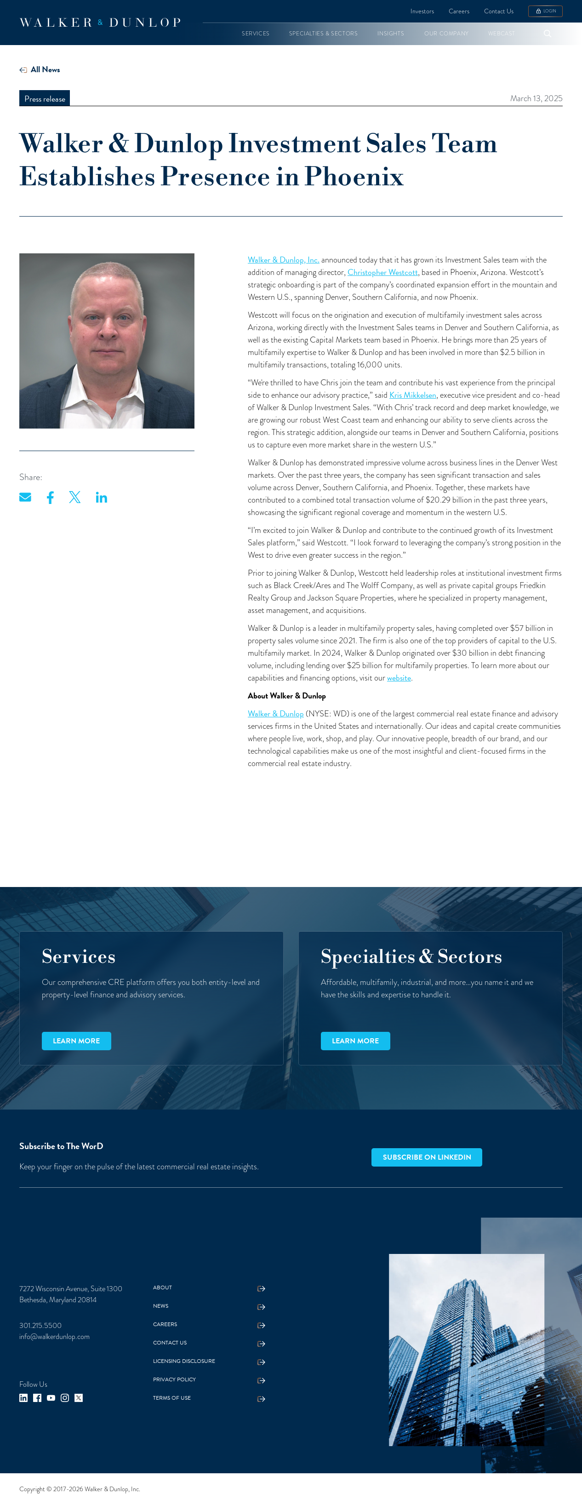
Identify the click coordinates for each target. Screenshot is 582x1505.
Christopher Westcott (383, 272)
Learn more (76, 1041)
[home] (99, 22)
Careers (459, 11)
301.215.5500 (40, 1326)
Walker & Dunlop (276, 713)
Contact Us (499, 11)
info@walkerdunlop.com (54, 1337)
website (399, 677)
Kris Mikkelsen (412, 395)
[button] (256, 34)
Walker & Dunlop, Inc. (284, 259)
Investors (422, 11)
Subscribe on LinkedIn (427, 1157)
